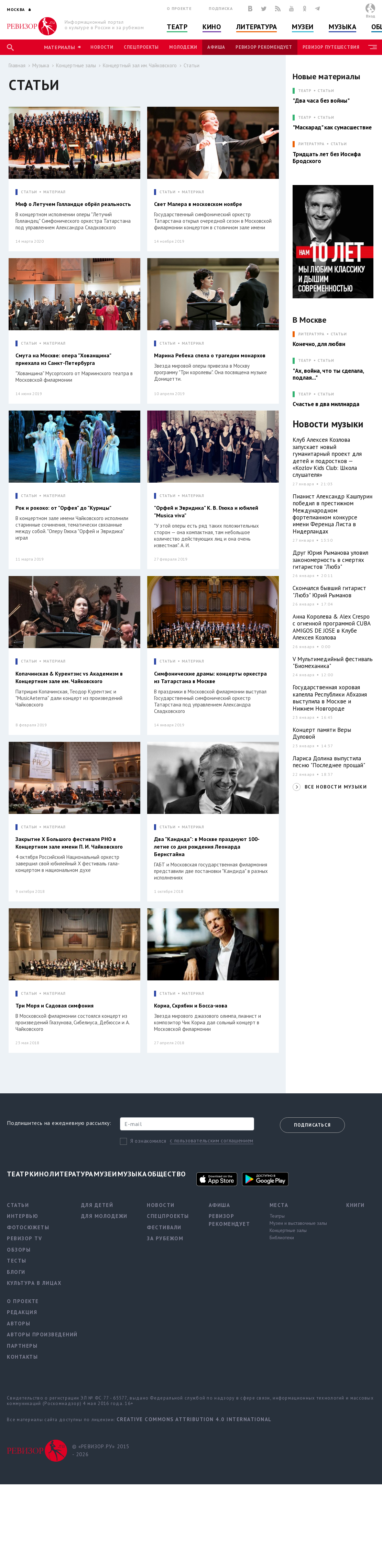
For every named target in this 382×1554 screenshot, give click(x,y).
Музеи (303, 26)
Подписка (220, 8)
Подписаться (312, 1125)
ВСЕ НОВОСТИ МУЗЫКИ (336, 787)
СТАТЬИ (29, 192)
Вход (370, 16)
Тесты (16, 1260)
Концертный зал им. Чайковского (140, 65)
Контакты (22, 1357)
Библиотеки (282, 1237)
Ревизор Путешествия (331, 47)
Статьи (191, 65)
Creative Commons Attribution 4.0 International (194, 1419)
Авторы (18, 1323)
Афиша (216, 47)
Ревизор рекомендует (264, 47)
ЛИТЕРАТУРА (311, 144)
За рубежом (165, 1238)
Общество (167, 1174)
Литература (256, 26)
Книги (355, 1205)
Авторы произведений (42, 1334)
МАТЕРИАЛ (54, 192)
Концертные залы (76, 65)
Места (279, 1205)
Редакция (22, 1312)
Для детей (97, 1205)
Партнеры (22, 1346)
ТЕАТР (305, 91)
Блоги (16, 1272)
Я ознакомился (148, 1141)
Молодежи (183, 47)
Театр (177, 26)
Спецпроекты (141, 47)
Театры (277, 1216)
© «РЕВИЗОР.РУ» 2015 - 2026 (101, 1450)
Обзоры (19, 1249)
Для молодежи (104, 1216)
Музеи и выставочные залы (298, 1223)
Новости (101, 47)
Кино (212, 26)
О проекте (179, 8)
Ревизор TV (24, 1238)
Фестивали (164, 1227)
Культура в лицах (34, 1283)
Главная (17, 65)
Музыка (342, 26)
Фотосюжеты (28, 1227)
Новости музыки (328, 424)
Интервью (22, 1216)
